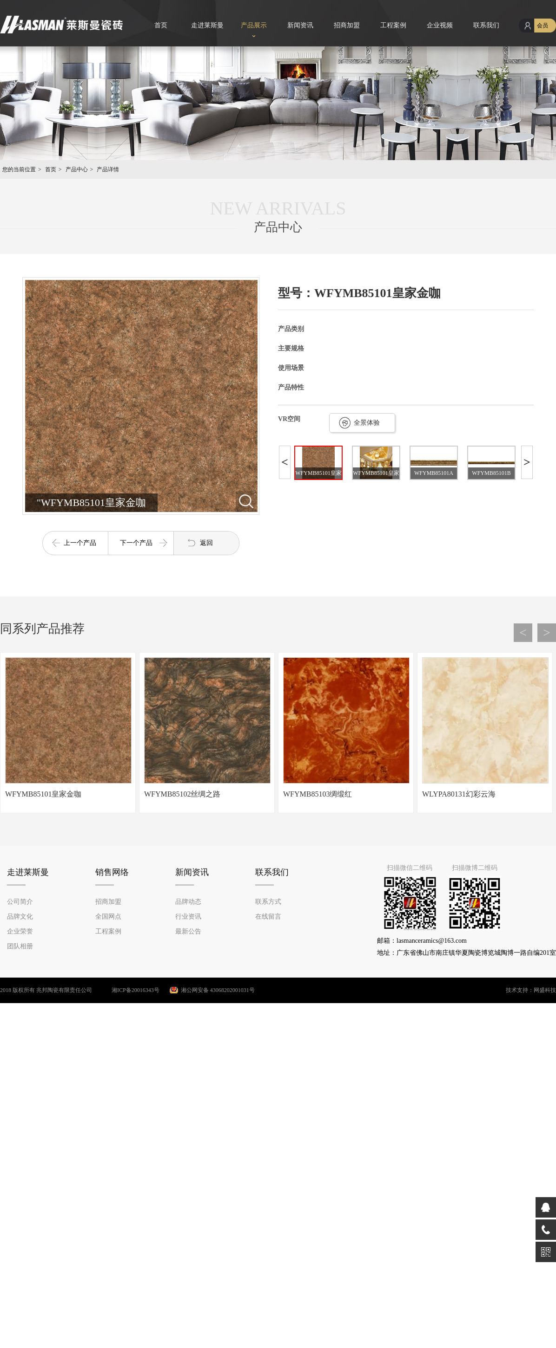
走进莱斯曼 (207, 25)
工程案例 (393, 25)
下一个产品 (136, 542)
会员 (542, 25)
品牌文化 (20, 916)
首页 (160, 25)
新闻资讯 (300, 25)
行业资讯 (188, 916)
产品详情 (108, 169)
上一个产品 (80, 542)
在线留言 (268, 916)
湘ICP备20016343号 (126, 990)
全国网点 (108, 916)
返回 (206, 542)
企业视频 (440, 25)
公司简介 (20, 901)
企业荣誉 (20, 931)
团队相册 (20, 946)
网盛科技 (545, 990)
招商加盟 (347, 25)
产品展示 (254, 25)
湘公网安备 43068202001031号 (218, 990)
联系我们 (486, 25)
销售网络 (112, 872)
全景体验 (367, 422)
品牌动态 (188, 901)
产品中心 (77, 169)
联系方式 (268, 901)
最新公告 (188, 931)
